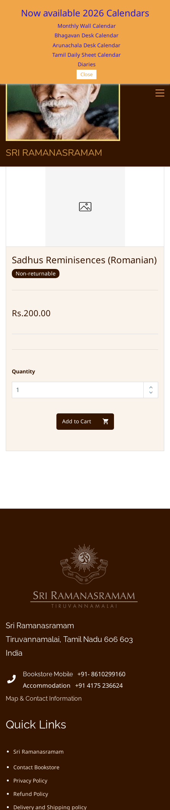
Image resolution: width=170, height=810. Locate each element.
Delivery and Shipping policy (50, 720)
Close (86, 74)
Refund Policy (30, 707)
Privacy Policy (30, 694)
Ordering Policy (33, 747)
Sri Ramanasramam (38, 665)
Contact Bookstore (36, 680)
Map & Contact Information (44, 612)
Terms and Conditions (41, 734)
